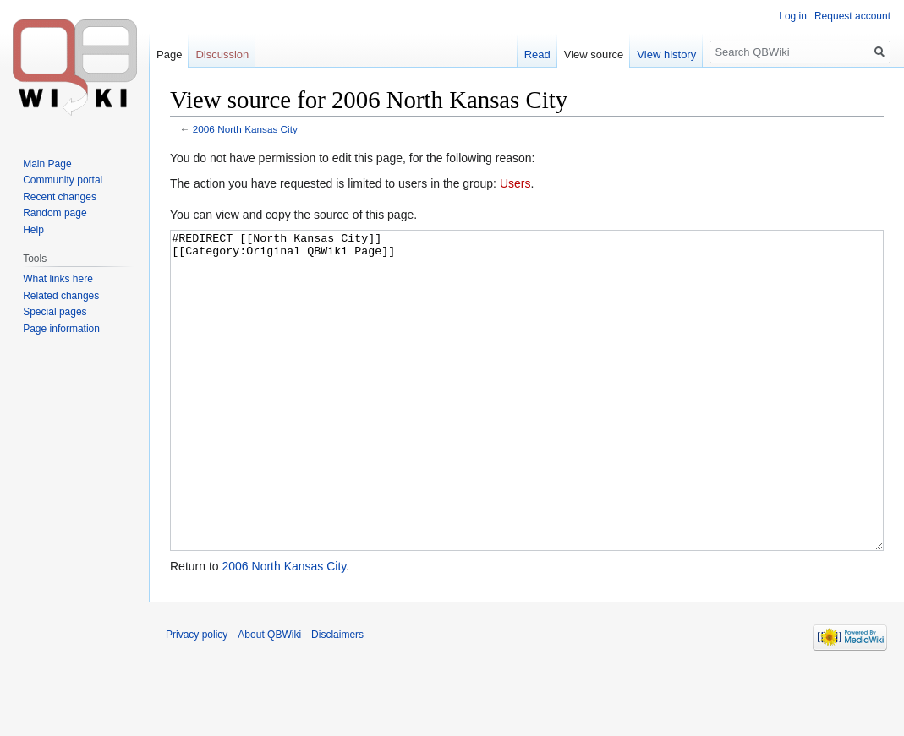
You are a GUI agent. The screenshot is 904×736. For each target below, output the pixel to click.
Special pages (54, 312)
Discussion (222, 54)
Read (537, 54)
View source (594, 54)
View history (666, 54)
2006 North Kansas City (245, 128)
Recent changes (59, 197)
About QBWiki (269, 698)
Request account (852, 16)
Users (515, 183)
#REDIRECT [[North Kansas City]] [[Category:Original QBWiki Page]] (527, 422)
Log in (793, 16)
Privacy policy (196, 698)
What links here (58, 279)
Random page (54, 213)
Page (169, 54)
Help (33, 230)
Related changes (61, 296)
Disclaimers (337, 698)
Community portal (62, 180)
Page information (61, 329)
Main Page (47, 164)
